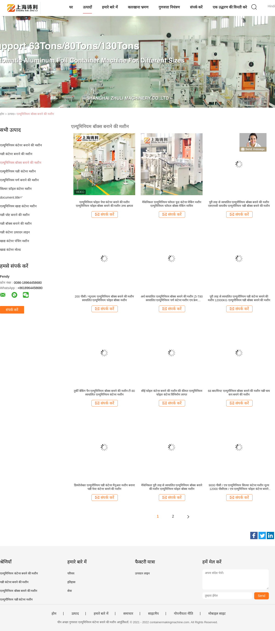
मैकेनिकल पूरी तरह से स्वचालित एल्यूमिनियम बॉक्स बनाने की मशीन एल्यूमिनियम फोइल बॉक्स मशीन (171, 487)
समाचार (128, 613)
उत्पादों (87, 7)
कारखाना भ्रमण (138, 7)
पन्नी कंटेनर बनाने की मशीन (16, 154)
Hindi (271, 6)
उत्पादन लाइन (142, 573)
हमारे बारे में (110, 7)
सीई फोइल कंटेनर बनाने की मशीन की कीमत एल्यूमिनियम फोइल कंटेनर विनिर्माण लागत (171, 392)
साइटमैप (153, 613)
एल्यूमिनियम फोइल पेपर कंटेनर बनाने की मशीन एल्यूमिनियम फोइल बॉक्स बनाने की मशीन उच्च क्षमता (104, 204)
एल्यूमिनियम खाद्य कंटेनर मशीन (18, 206)
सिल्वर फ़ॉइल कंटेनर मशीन (16, 189)
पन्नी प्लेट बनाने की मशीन (15, 215)
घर (71, 7)
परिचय (70, 573)
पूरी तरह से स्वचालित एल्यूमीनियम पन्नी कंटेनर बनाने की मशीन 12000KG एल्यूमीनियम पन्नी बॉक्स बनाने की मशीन (239, 298)
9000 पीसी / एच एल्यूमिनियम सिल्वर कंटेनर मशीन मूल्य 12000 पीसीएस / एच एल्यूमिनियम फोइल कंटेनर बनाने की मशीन (239, 487)
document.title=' (11, 197)
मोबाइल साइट (217, 613)
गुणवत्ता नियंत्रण (169, 7)
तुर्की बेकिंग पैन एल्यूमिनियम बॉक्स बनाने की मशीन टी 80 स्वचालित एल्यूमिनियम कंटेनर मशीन (104, 392)
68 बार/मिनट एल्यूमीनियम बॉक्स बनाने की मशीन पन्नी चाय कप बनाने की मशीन (239, 392)
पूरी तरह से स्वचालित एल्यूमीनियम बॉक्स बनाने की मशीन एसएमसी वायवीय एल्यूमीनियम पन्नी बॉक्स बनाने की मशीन (239, 204)
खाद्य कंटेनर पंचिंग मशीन (14, 241)
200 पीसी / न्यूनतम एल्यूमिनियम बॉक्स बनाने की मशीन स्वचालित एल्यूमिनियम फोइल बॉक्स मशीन (104, 298)
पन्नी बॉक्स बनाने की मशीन (16, 223)
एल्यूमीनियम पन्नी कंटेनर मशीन (18, 171)
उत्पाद (75, 613)
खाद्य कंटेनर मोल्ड (10, 249)
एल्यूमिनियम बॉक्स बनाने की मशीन (35, 114)
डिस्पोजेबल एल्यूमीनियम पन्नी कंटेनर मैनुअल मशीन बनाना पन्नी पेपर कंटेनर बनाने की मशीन (104, 487)
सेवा (69, 591)
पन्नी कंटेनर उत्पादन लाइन (15, 232)
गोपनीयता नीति (183, 613)
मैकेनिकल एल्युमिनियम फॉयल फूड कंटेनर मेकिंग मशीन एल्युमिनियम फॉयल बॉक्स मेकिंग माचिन (171, 204)
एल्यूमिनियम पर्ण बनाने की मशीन (19, 180)
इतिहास (71, 582)
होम (54, 613)
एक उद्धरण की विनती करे (230, 7)
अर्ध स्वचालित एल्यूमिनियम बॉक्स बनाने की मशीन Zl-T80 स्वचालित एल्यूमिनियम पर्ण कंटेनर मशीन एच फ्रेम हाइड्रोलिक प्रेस (172, 298)
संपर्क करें (196, 7)
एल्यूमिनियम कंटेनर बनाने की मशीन (21, 145)
